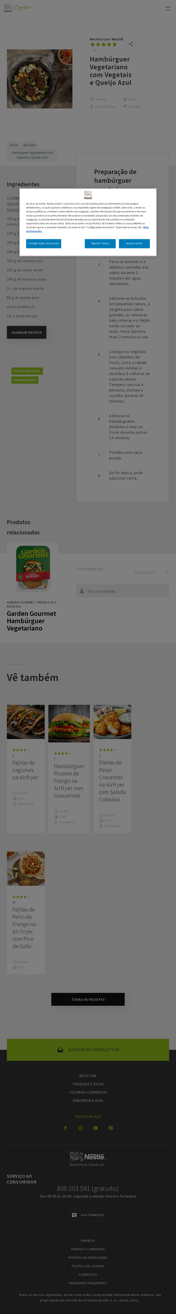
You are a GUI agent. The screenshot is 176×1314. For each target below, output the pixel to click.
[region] (88, 222)
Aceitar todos (134, 243)
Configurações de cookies (43, 243)
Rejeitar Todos (100, 243)
